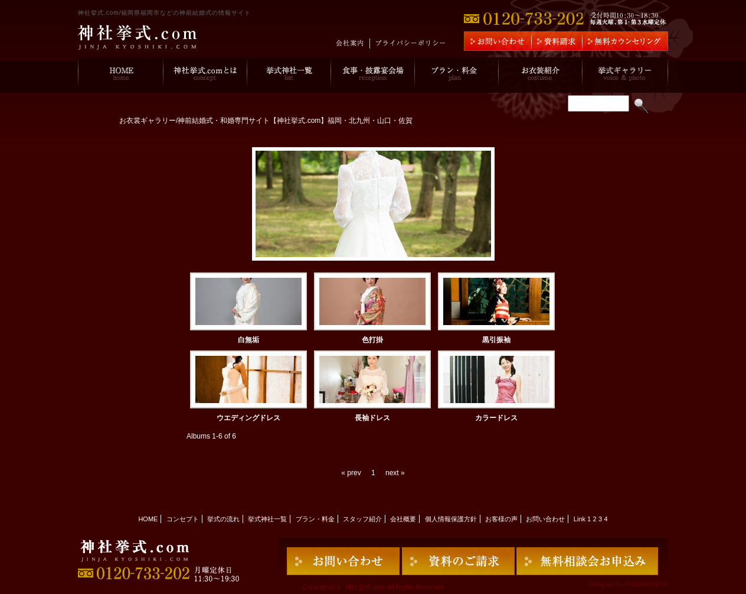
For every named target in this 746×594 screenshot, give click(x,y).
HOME (148, 518)
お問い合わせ (545, 518)
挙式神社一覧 (267, 518)
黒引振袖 (496, 340)
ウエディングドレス (248, 418)
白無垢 (248, 340)
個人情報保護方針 (451, 518)
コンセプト (182, 518)
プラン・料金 (315, 518)
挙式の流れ (223, 518)
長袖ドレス (372, 418)
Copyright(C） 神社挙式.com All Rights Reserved (373, 586)
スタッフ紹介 (362, 518)
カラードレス (496, 418)
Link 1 (582, 518)
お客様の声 (501, 518)
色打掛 (372, 340)
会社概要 (403, 518)
